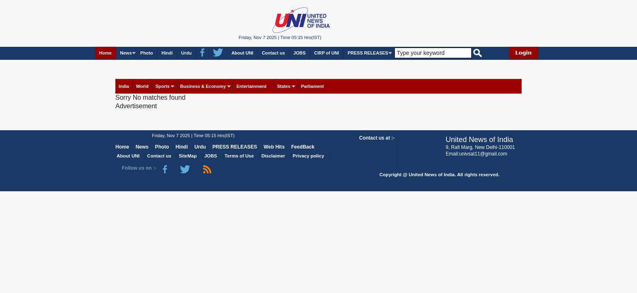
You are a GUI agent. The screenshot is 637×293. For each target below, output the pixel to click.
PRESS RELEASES (368, 52)
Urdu (186, 52)
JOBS (299, 52)
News (126, 52)
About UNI (243, 52)
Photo (146, 52)
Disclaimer (273, 155)
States (283, 86)
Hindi (167, 52)
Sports (163, 86)
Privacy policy (308, 155)
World (142, 86)
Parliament (312, 86)
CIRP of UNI (326, 52)
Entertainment (251, 86)
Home (105, 52)
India (124, 86)
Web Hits (274, 147)
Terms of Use (239, 155)
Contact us (273, 52)
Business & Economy (202, 86)
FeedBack (302, 147)
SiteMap (188, 155)
